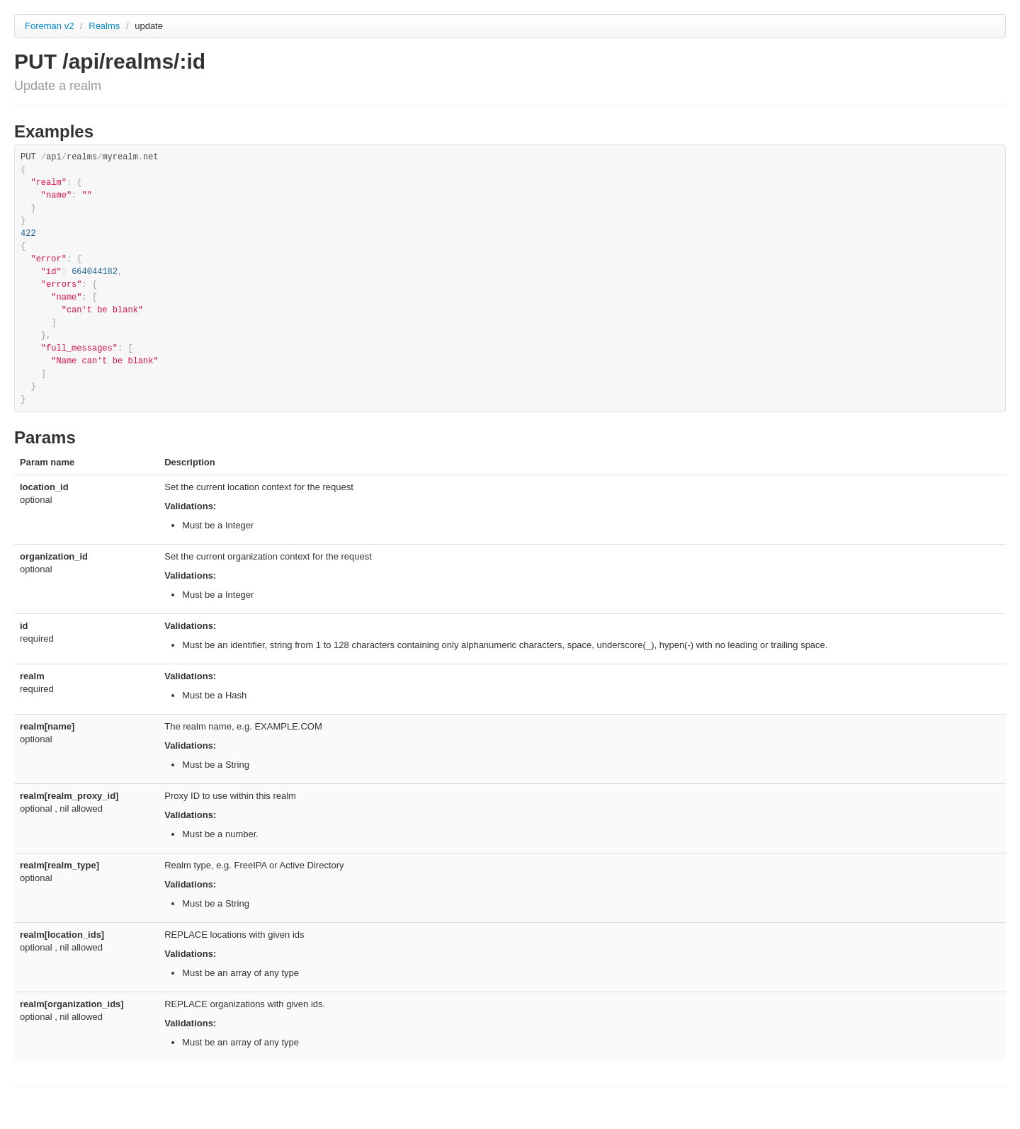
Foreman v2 (49, 26)
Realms (106, 26)
